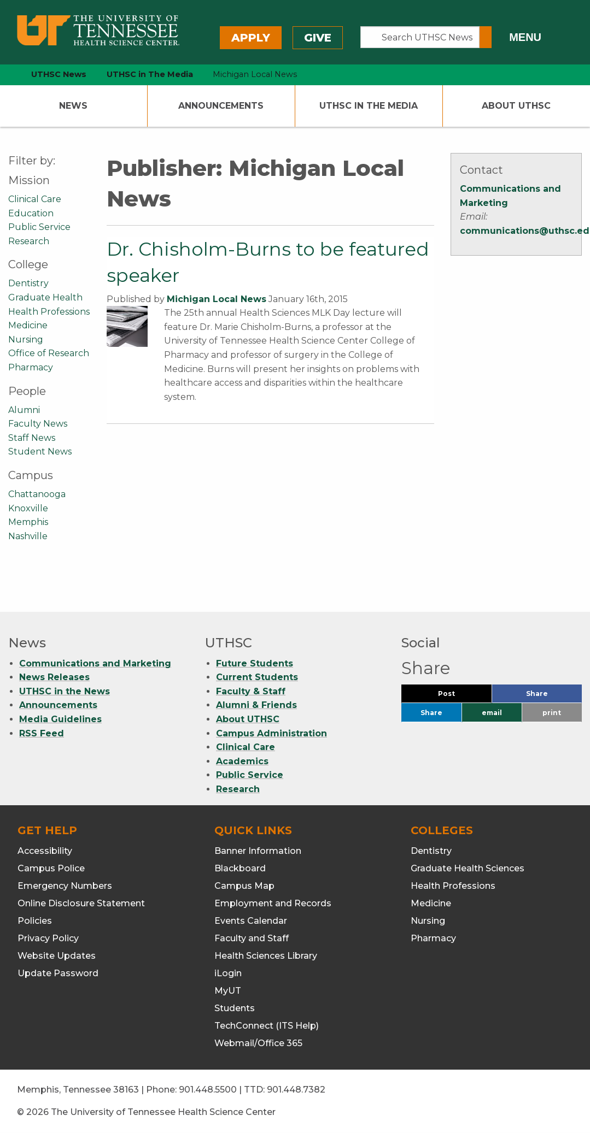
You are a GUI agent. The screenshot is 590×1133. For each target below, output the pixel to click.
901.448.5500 (208, 1089)
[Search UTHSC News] (420, 37)
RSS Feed (41, 733)
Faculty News (37, 423)
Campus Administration (271, 733)
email (492, 713)
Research (28, 241)
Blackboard (240, 868)
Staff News (31, 438)
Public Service (39, 227)
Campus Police (51, 868)
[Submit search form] (486, 37)
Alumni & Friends (256, 705)
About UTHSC (516, 106)
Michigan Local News (216, 299)
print (551, 713)
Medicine (28, 325)
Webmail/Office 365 (258, 1043)
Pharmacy (30, 367)
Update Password (57, 973)
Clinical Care (34, 199)
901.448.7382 (296, 1089)
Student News (40, 451)
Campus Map (244, 886)
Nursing (25, 339)
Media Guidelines (60, 719)
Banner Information (257, 851)
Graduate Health (45, 297)
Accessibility (44, 851)
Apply (250, 37)
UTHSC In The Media (368, 106)
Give (317, 37)
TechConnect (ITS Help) (266, 1025)
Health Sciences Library (265, 956)
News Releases (54, 677)
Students (234, 1008)
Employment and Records (272, 903)
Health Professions (49, 311)
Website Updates (56, 956)
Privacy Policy (48, 938)
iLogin (228, 973)
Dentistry (28, 283)
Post (459, 696)
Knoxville (28, 508)
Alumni (24, 410)
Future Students (254, 663)
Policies (34, 921)
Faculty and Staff (251, 938)
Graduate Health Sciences (467, 868)
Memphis (28, 522)
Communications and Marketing (95, 663)
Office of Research (48, 353)
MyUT (227, 991)
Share (554, 696)
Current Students (257, 677)
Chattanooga (37, 494)
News (73, 106)
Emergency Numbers (64, 886)
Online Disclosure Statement (81, 903)
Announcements (221, 106)
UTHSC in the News (64, 691)
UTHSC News (58, 74)
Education (31, 213)
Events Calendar (250, 921)
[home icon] (5, 74)
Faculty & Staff (250, 691)
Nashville (28, 536)
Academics (242, 761)
